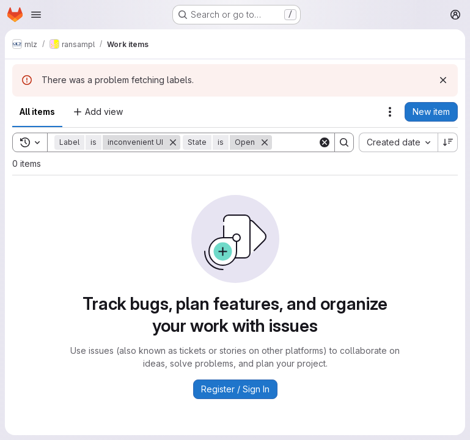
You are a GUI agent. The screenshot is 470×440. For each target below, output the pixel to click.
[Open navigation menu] (36, 14)
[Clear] (324, 142)
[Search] (344, 142)
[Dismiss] (443, 80)
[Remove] (173, 142)
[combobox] (398, 142)
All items (37, 111)
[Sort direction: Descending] (448, 142)
